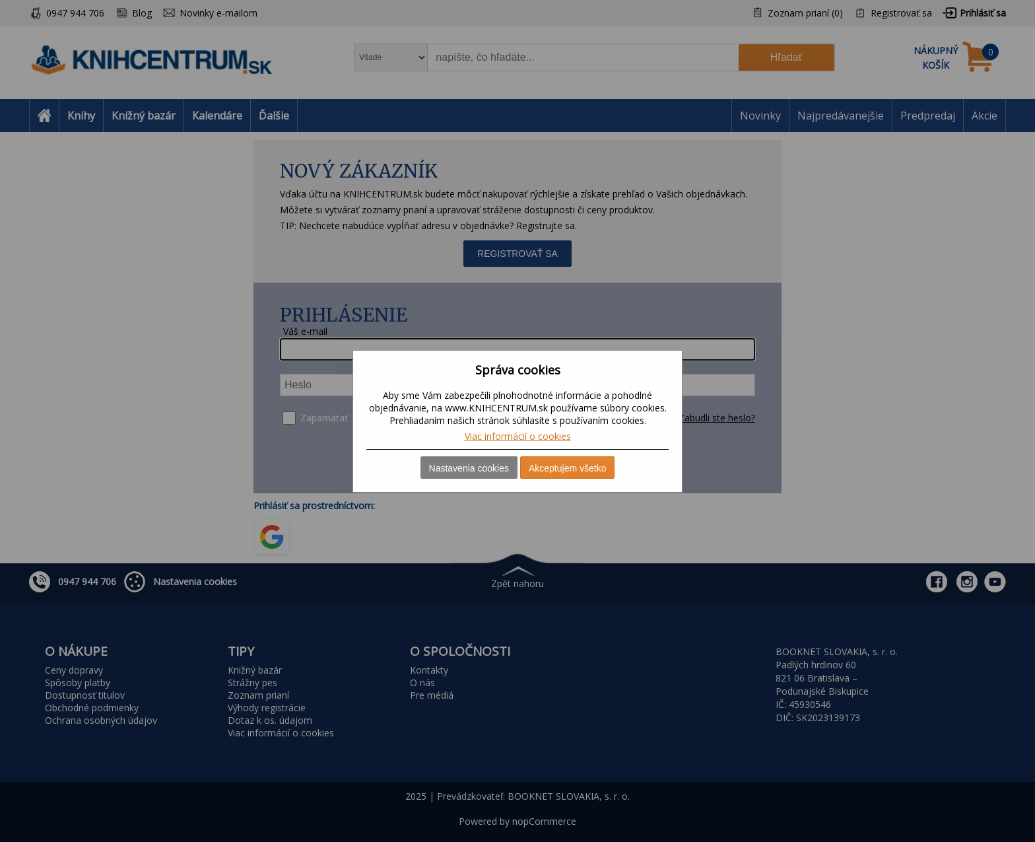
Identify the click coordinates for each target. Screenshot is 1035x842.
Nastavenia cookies (469, 468)
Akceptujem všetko (568, 468)
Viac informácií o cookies (518, 436)
